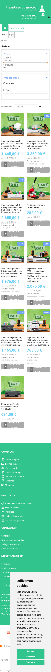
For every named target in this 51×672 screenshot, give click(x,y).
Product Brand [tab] (11, 77)
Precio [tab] (6, 53)
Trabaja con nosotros (11, 544)
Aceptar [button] (30, 651)
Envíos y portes (10, 468)
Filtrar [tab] (4, 40)
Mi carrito (7, 480)
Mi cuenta (7, 485)
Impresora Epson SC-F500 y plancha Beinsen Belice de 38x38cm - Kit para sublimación (11, 272)
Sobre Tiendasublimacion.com (16, 503)
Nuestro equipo (10, 507)
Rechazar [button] (30, 657)
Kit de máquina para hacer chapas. (36, 206)
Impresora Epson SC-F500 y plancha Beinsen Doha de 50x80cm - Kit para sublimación (37, 145)
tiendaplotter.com (9, 568)
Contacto (5, 535)
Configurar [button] (30, 662)
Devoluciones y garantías (12, 540)
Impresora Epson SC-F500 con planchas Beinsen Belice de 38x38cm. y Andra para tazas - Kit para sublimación (37, 275)
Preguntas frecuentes (13, 476)
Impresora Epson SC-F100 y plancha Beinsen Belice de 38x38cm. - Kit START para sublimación (38, 341)
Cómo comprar (10, 459)
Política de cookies (9, 548)
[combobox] (16, 28)
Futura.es (5, 564)
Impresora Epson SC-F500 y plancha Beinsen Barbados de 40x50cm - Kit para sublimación (12, 209)
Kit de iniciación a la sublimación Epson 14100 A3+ (10, 406)
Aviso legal (8, 512)
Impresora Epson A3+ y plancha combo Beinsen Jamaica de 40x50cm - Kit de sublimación (12, 145)
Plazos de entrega (11, 472)
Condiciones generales (13, 520)
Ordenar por (6, 106)
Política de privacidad (12, 516)
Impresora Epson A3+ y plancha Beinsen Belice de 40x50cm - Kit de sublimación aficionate (11, 341)
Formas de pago (10, 464)
